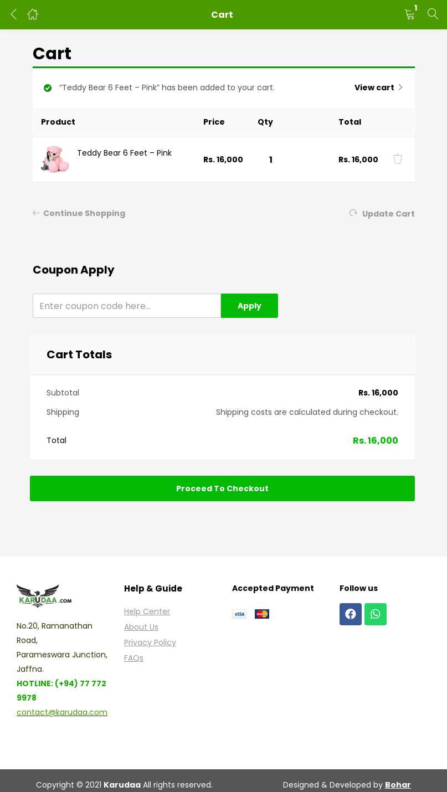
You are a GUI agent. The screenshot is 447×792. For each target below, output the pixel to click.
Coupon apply (74, 270)
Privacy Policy (150, 642)
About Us (141, 626)
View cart (374, 87)
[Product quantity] (271, 159)
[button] (410, 15)
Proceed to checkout (222, 488)
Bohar (398, 784)
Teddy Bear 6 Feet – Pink (124, 152)
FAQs (133, 658)
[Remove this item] (397, 158)
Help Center (147, 611)
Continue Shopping (79, 213)
